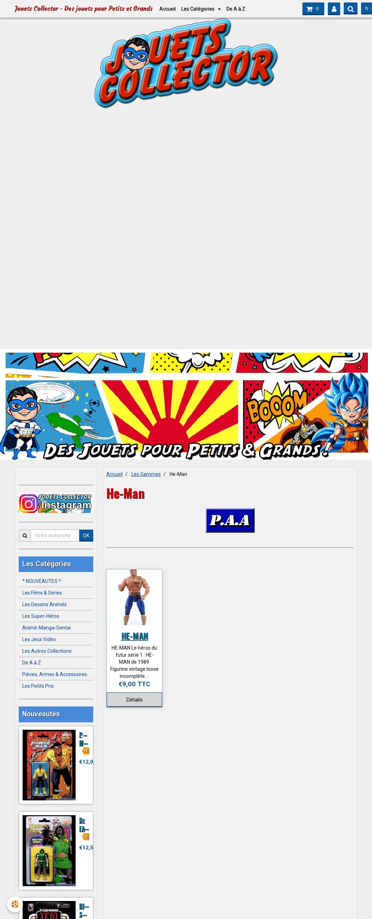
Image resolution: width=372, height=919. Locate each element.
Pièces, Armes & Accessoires (54, 674)
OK (86, 535)
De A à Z (235, 9)
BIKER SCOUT (87, 910)
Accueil (167, 9)
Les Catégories (198, 9)
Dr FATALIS (88, 824)
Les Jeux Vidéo (39, 639)
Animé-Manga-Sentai (46, 628)
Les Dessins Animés (44, 604)
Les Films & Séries (42, 593)
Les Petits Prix (38, 686)
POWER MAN (88, 738)
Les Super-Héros (40, 616)
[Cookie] (15, 904)
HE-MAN (134, 635)
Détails (134, 700)
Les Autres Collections (47, 651)
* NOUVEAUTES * (41, 581)
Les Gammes (146, 474)
